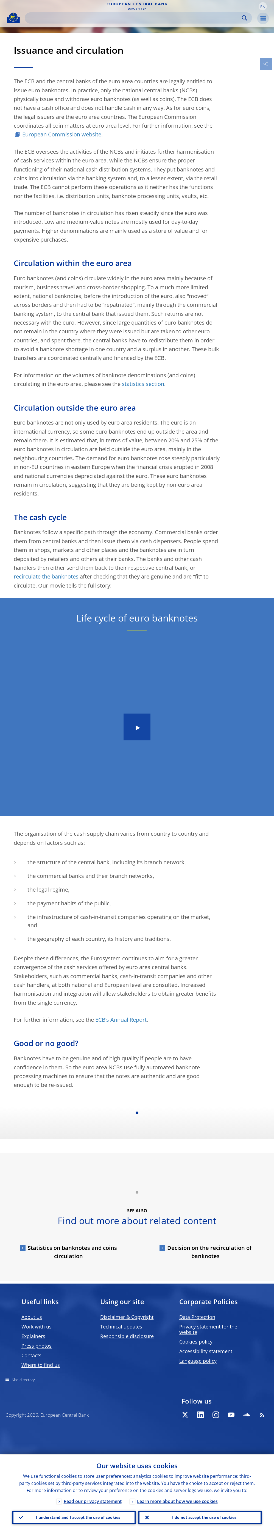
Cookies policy (196, 1341)
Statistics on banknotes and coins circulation (72, 1252)
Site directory (23, 1379)
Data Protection (197, 1317)
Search (244, 18)
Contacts (31, 1355)
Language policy (198, 1361)
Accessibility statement (205, 1351)
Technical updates (121, 1326)
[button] (263, 6)
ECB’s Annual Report (121, 1019)
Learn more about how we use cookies (177, 1501)
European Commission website (61, 134)
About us (31, 1317)
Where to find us (40, 1365)
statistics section (143, 384)
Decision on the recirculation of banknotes (209, 1252)
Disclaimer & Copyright (126, 1317)
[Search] (134, 18)
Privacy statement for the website (208, 1329)
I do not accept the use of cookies (204, 1517)
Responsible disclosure (127, 1336)
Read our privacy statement (93, 1501)
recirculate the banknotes (46, 576)
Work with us (36, 1326)
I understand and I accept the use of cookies (78, 1517)
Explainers (33, 1336)
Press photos (36, 1345)
